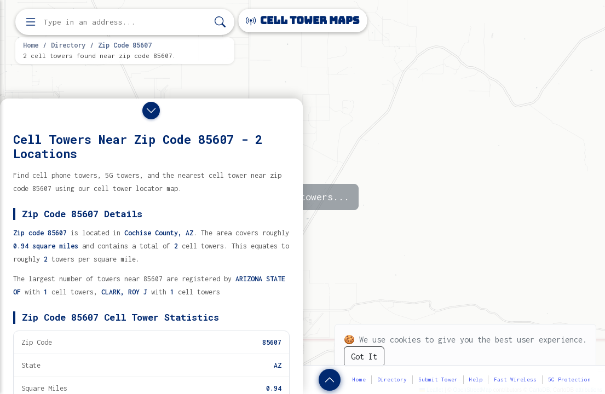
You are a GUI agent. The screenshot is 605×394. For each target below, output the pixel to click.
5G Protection (569, 379)
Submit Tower (438, 379)
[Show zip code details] (330, 380)
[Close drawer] (151, 110)
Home (30, 44)
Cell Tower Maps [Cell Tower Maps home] (302, 20)
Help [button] (475, 379)
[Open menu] (31, 22)
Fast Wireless (515, 379)
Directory (68, 44)
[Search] (220, 22)
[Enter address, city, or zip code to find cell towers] (126, 22)
